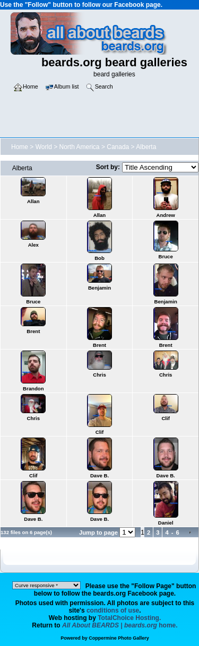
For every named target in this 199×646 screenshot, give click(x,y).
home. (120, 625)
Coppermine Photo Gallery (119, 638)
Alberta (146, 147)
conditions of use (112, 610)
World (44, 147)
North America (79, 147)
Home (19, 147)
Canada (118, 147)
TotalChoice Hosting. (129, 618)
